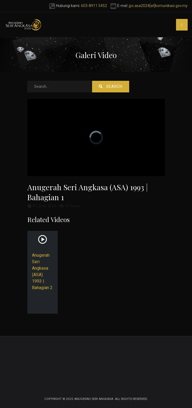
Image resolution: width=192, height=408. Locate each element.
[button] (182, 25)
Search (110, 86)
